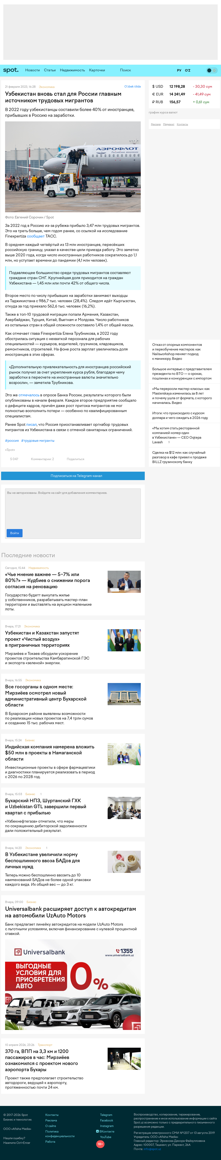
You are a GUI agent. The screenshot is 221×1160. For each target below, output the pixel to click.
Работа (50, 1141)
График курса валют (164, 112)
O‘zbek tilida (132, 86)
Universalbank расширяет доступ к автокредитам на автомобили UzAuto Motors (70, 912)
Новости (32, 70)
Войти (14, 533)
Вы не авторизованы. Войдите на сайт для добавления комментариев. (73, 508)
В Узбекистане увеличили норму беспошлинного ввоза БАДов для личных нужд (42, 860)
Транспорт (45, 1045)
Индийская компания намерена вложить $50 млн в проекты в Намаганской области (49, 753)
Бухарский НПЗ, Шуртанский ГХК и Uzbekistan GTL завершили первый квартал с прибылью (45, 807)
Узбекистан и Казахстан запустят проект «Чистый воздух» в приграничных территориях (42, 639)
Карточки (97, 70)
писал (31, 424)
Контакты (182, 124)
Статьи (50, 70)
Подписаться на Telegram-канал (73, 476)
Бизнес (30, 740)
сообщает (36, 236)
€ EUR (157, 94)
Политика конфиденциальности (59, 1134)
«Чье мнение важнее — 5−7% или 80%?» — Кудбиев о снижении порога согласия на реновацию (47, 580)
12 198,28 (177, 86)
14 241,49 (177, 94)
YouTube (103, 1137)
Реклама (156, 124)
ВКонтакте (105, 1131)
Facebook (104, 1120)
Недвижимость (72, 70)
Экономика (32, 626)
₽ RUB (157, 102)
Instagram (105, 1126)
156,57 (175, 102)
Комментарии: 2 (40, 459)
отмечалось (29, 395)
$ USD (157, 86)
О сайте (50, 1126)
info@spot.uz (152, 1149)
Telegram (104, 1115)
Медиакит (168, 124)
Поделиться (73, 459)
